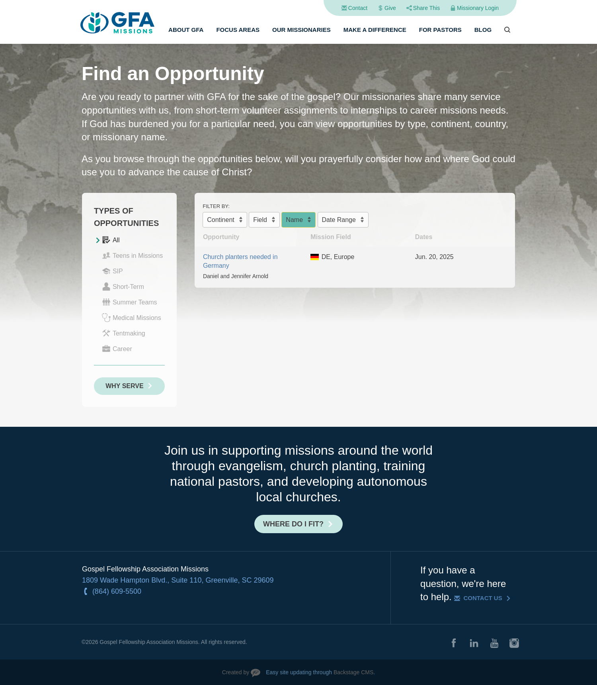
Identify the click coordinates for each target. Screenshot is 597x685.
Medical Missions (131, 317)
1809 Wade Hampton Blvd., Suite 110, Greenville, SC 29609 (178, 580)
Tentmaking (123, 333)
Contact (357, 8)
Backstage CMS (353, 672)
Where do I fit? (293, 524)
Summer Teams (129, 302)
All (111, 240)
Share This (426, 8)
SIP (112, 271)
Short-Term (123, 286)
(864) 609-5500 (116, 591)
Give (390, 8)
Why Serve (124, 386)
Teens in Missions (132, 255)
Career (117, 348)
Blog (483, 29)
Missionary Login (478, 8)
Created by (235, 672)
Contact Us (482, 598)
